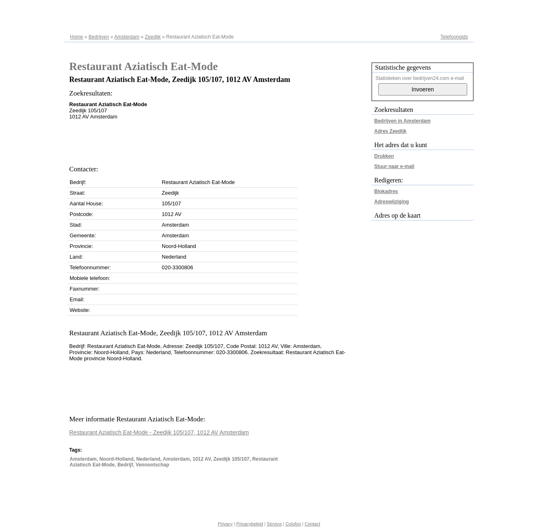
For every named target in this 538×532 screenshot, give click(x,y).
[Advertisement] (218, 140)
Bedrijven (98, 37)
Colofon (293, 523)
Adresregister (453, 9)
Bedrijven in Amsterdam (402, 121)
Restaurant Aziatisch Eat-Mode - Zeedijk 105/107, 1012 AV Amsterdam (159, 432)
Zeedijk (153, 37)
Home (76, 37)
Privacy (225, 523)
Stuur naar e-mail (394, 166)
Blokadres (386, 191)
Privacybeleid (249, 523)
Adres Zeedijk (390, 131)
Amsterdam (126, 37)
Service (274, 523)
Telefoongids (454, 37)
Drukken (384, 156)
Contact (312, 523)
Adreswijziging (391, 202)
